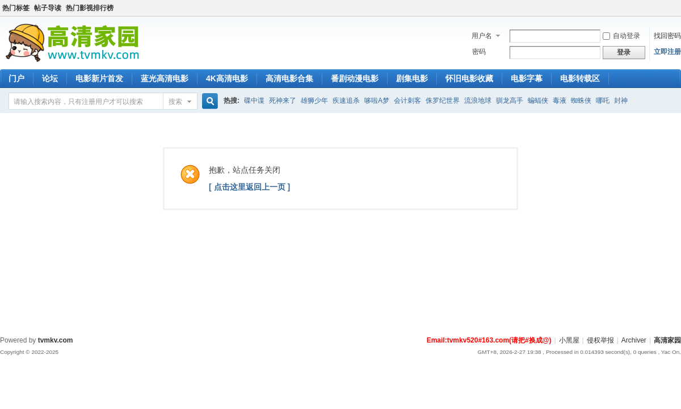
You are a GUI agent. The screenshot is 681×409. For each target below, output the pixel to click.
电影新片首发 (99, 78)
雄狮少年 (314, 101)
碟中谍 (254, 101)
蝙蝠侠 (538, 101)
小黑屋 (569, 340)
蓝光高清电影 (164, 78)
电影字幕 (527, 78)
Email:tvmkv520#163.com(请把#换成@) (489, 340)
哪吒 (602, 101)
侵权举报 (600, 340)
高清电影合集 (289, 78)
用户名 (482, 36)
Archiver (633, 340)
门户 (16, 78)
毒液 (559, 101)
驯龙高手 (509, 101)
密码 (479, 52)
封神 (621, 101)
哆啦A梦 (376, 101)
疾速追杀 (346, 101)
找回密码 (667, 36)
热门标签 (16, 8)
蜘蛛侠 (581, 101)
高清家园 (667, 340)
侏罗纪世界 (443, 101)
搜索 (175, 102)
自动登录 (621, 36)
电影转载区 (580, 78)
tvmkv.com (55, 340)
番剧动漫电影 (355, 78)
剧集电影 (412, 78)
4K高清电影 (227, 78)
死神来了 (282, 101)
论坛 (50, 78)
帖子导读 (47, 8)
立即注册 (667, 52)
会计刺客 (407, 101)
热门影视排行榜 (90, 8)
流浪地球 (477, 101)
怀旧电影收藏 (469, 78)
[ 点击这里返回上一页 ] (249, 186)
